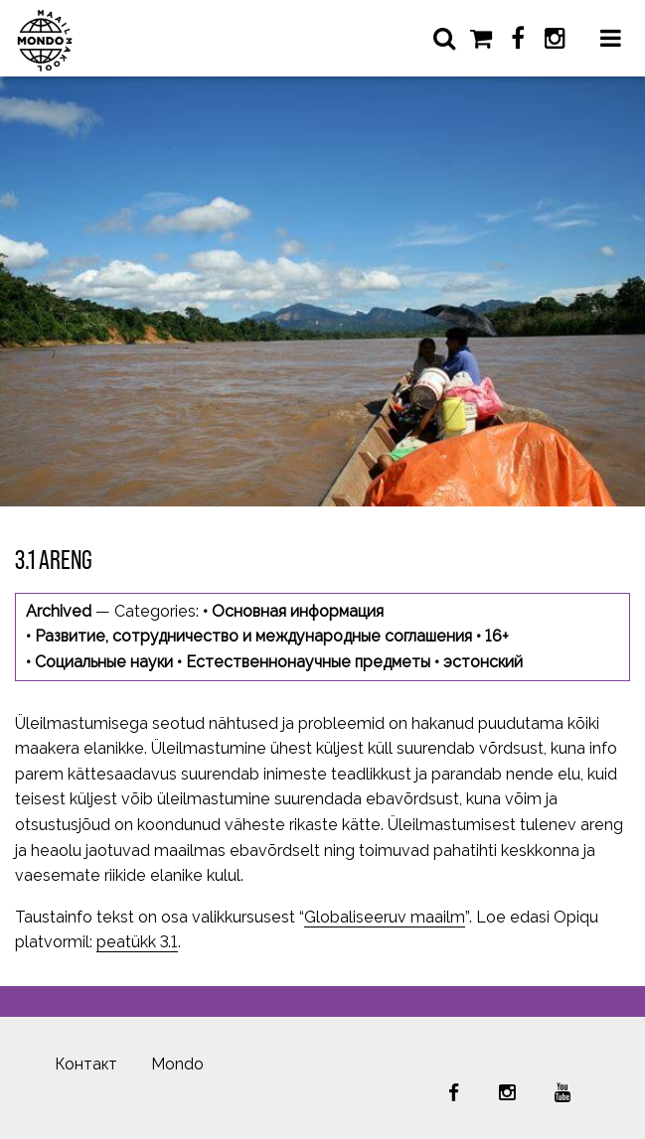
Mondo (177, 1064)
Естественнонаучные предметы (308, 661)
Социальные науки (104, 661)
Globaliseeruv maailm (384, 917)
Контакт (86, 1064)
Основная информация (298, 611)
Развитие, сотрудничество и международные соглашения (253, 636)
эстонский (483, 661)
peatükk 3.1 (137, 941)
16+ (497, 636)
